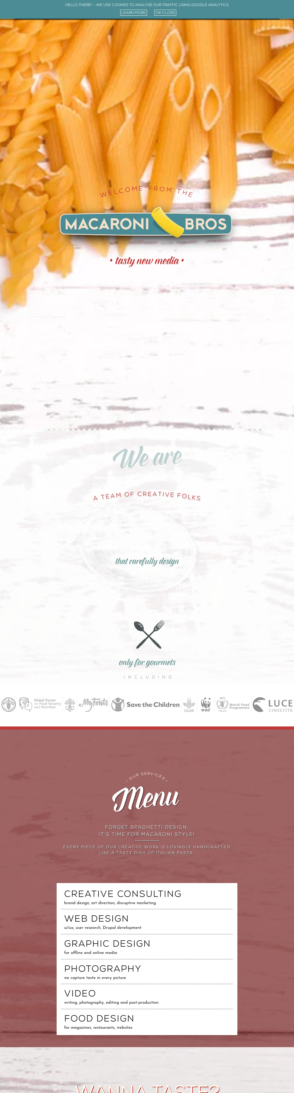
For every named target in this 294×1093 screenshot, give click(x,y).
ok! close (165, 13)
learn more (133, 13)
